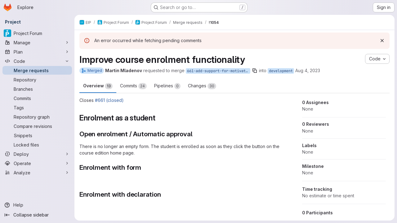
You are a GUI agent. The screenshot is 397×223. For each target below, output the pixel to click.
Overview (98, 86)
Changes (202, 86)
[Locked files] (37, 144)
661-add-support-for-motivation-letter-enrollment (218, 70)
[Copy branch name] (254, 70)
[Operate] (37, 163)
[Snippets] (37, 135)
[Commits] (37, 98)
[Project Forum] (37, 33)
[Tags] (37, 107)
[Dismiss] (382, 40)
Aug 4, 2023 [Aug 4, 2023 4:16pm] (307, 70)
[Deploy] (37, 154)
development (281, 70)
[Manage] (37, 42)
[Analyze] (37, 172)
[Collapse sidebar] (37, 215)
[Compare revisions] (37, 126)
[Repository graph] (37, 116)
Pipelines (167, 86)
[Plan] (37, 51)
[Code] (37, 61)
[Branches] (37, 89)
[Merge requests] (37, 70)
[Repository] (37, 79)
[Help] (37, 205)
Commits (133, 86)
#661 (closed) (109, 100)
